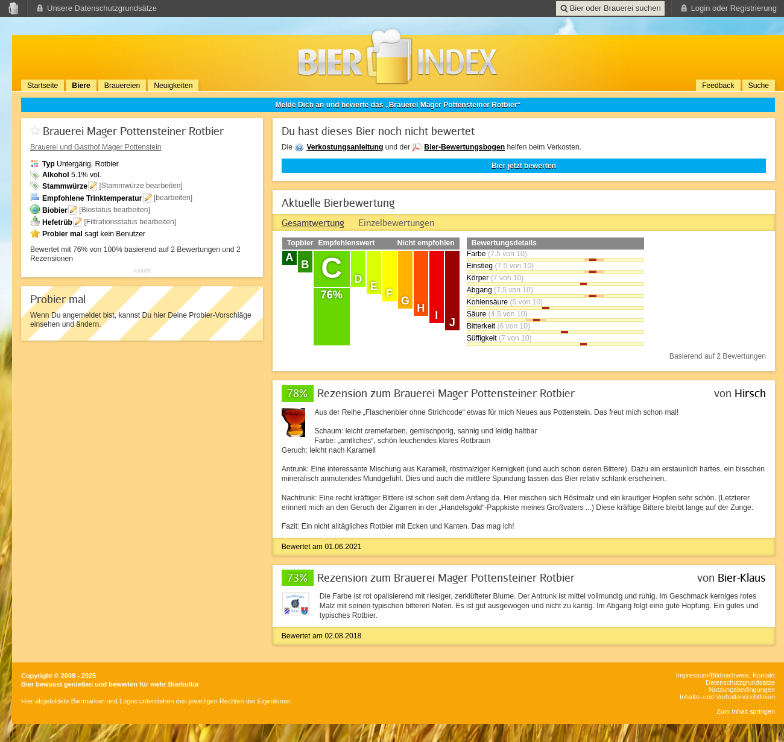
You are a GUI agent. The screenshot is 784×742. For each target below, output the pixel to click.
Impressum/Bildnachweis (712, 675)
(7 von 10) (507, 278)
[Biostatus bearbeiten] (114, 210)
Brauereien (122, 85)
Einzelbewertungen (396, 222)
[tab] (313, 222)
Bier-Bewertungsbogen (464, 147)
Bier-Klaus (742, 577)
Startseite (42, 85)
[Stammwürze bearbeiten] (141, 185)
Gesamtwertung (313, 222)
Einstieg (480, 266)
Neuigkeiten (173, 85)
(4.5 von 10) (508, 314)
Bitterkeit (481, 326)
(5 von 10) (526, 302)
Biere (81, 85)
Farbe (476, 254)
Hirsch (750, 393)
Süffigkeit (482, 338)
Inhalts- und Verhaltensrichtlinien (727, 696)
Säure (476, 314)
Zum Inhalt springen (745, 711)
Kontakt (764, 675)
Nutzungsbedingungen (742, 689)
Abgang (479, 290)
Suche (758, 85)
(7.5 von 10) (507, 254)
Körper (478, 278)
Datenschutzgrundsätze (740, 682)
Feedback (718, 85)
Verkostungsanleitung (344, 147)
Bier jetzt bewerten (524, 166)
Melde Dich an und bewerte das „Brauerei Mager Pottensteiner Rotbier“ (398, 105)
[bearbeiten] (173, 197)
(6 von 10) (513, 326)
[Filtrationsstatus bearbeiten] (130, 222)
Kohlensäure (487, 302)
